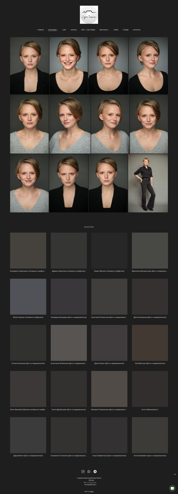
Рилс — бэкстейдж (88, 30)
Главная (41, 30)
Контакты (136, 30)
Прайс (116, 30)
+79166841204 (91, 484)
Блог (64, 30)
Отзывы (126, 30)
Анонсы (74, 30)
